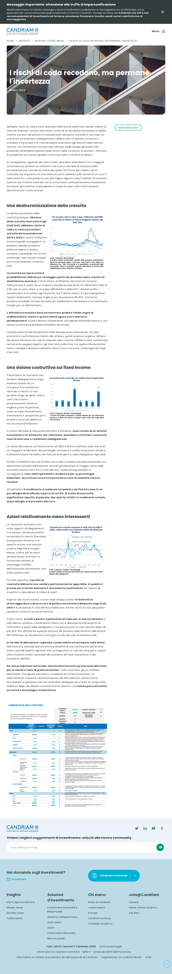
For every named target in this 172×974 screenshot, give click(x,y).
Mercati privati (56, 938)
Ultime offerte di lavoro (143, 907)
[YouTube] (153, 828)
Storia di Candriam (99, 902)
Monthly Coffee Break (50, 40)
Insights (25, 40)
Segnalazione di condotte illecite (121, 957)
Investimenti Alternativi (61, 933)
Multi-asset (54, 922)
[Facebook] (162, 828)
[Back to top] (167, 964)
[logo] (23, 31)
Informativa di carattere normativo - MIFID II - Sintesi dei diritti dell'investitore (84, 952)
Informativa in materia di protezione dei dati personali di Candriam (57, 957)
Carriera (133, 902)
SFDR (148, 957)
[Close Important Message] (162, 12)
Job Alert (134, 913)
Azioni (50, 927)
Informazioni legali (111, 946)
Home (10, 40)
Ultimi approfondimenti (21, 902)
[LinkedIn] (145, 828)
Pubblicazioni (14, 918)
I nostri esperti (96, 907)
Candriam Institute (99, 918)
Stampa (93, 913)
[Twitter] (136, 828)
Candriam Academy (100, 923)
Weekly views (15, 907)
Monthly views (15, 913)
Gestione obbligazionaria (62, 917)
